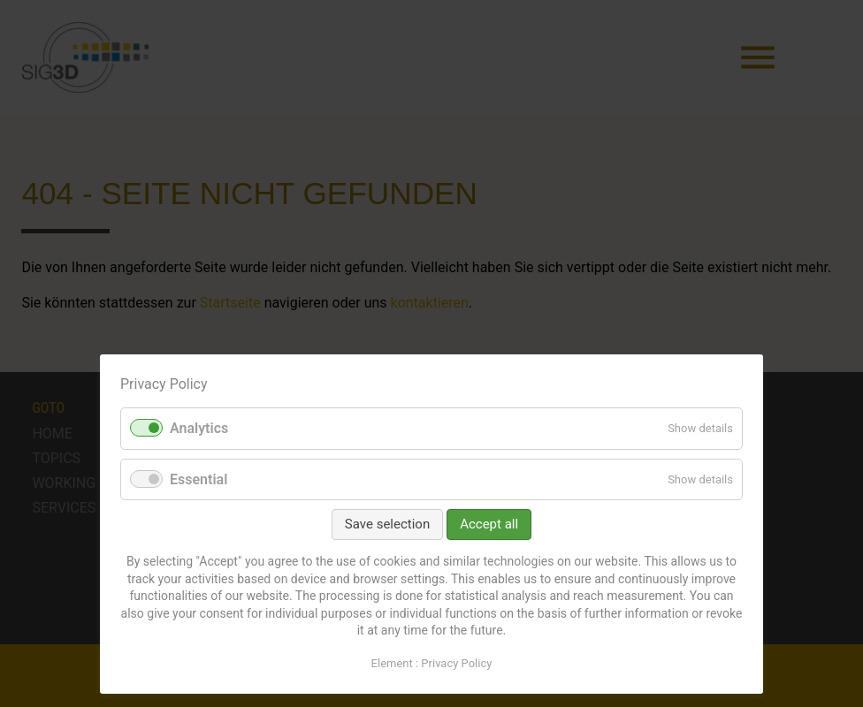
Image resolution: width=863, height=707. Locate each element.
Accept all (489, 524)
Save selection (387, 524)
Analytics (199, 428)
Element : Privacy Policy (432, 663)
